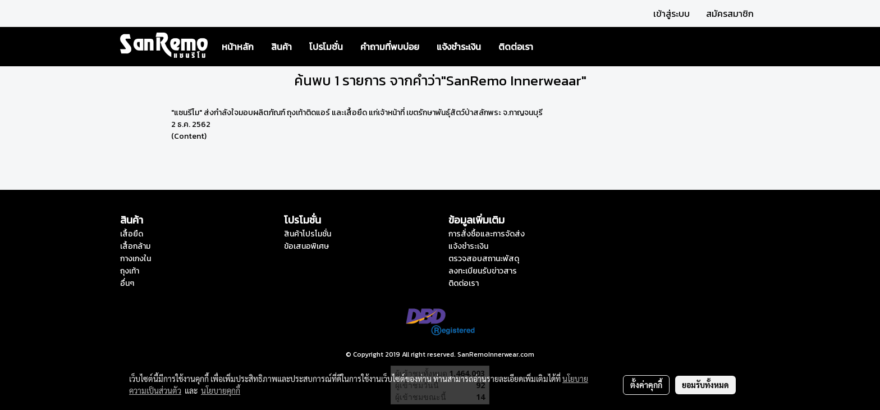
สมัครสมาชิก (730, 13)
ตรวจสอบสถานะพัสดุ (483, 259)
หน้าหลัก (238, 46)
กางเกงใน (135, 259)
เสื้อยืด (131, 234)
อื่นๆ (127, 283)
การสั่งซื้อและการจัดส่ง (486, 234)
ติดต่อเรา (515, 46)
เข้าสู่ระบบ (671, 13)
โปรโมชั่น (326, 46)
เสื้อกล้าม (135, 246)
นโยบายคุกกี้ (220, 390)
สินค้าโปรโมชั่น (307, 234)
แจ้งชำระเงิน (459, 46)
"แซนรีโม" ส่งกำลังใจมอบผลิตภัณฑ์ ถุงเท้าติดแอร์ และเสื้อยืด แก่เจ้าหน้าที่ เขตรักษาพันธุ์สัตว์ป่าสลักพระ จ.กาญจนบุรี (357, 113)
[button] (551, 46)
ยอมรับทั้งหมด (705, 385)
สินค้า (281, 46)
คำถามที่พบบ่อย (389, 46)
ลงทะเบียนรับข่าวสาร (482, 271)
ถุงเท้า (129, 271)
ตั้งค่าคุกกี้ (646, 385)
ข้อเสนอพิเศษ (306, 246)
